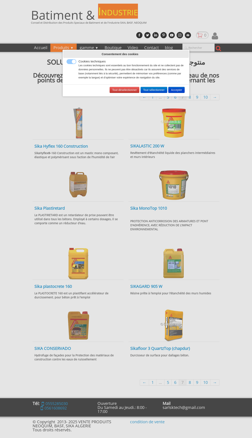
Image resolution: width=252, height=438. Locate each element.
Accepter (176, 90)
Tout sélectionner (154, 90)
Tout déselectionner (124, 90)
